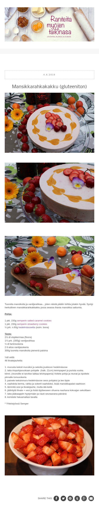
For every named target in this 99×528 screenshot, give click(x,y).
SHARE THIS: (45, 498)
